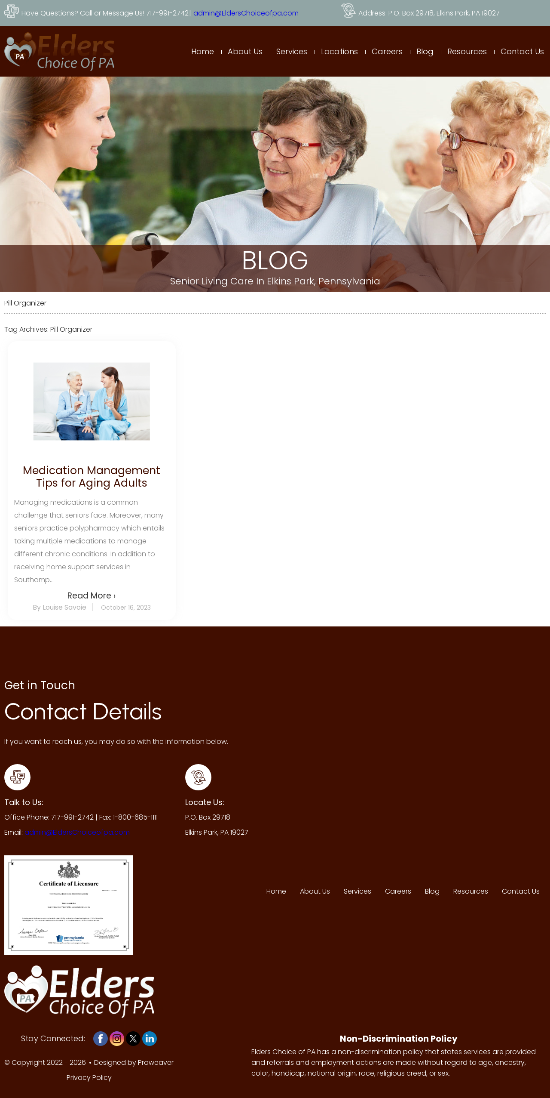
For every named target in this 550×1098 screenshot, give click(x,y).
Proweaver (156, 1062)
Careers (387, 51)
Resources (467, 51)
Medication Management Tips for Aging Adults (91, 476)
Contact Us (522, 51)
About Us (245, 51)
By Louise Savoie (59, 607)
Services (291, 51)
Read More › (91, 596)
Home (202, 51)
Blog (425, 51)
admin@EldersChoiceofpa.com (246, 13)
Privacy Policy (89, 1078)
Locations (339, 51)
